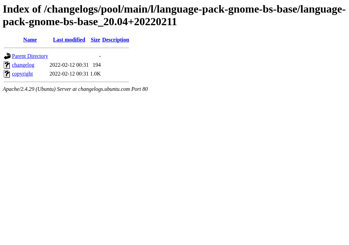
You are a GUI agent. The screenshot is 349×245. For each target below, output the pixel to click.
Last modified (69, 40)
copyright (22, 74)
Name (30, 40)
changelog (23, 65)
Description (115, 40)
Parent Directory (30, 56)
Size (95, 40)
